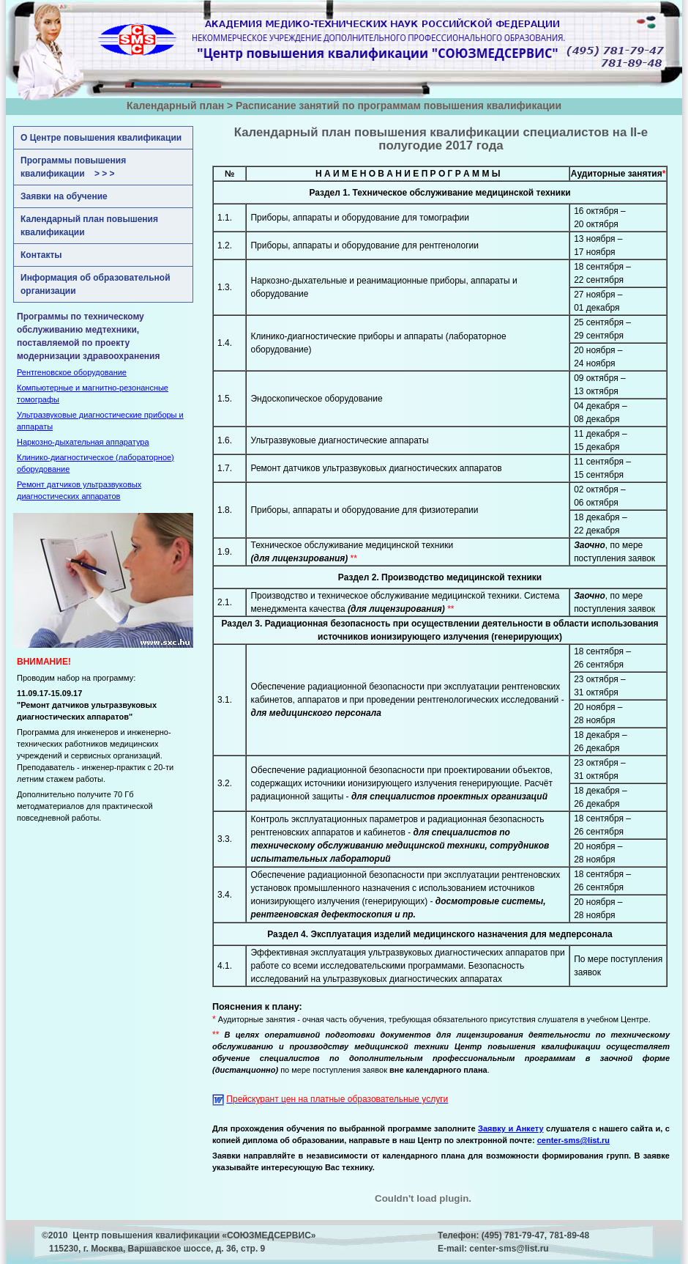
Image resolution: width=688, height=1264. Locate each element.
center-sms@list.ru (508, 1248)
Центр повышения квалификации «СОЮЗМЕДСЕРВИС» (193, 1235)
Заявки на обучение (64, 196)
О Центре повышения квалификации (101, 138)
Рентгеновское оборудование (72, 372)
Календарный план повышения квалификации (89, 225)
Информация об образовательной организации (95, 284)
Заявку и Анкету (511, 1128)
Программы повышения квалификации (73, 167)
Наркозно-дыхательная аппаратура (83, 441)
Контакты (41, 255)
